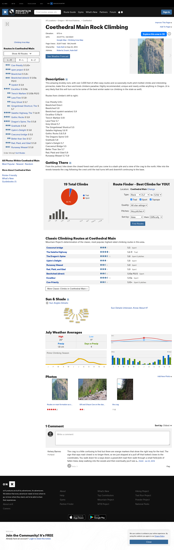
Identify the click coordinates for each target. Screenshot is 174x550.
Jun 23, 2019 (150, 460)
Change (151, 188)
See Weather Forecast (57, 56)
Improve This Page (163, 22)
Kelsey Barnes (54, 450)
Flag (168, 465)
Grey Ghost (16, 102)
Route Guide (70, 12)
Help (62, 494)
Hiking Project (142, 490)
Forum (113, 12)
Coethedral (87, 20)
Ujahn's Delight (18, 130)
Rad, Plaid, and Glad (21, 143)
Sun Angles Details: (76, 312)
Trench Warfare (18, 93)
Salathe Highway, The (21, 113)
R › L (21, 60)
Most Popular (8, 164)
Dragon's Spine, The (21, 121)
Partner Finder (67, 502)
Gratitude (15, 125)
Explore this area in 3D (154, 33)
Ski (41, 3)
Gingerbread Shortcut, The (24, 106)
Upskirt (14, 85)
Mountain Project (106, 498)
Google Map (61, 40)
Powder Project (142, 498)
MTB (13, 3)
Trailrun (32, 3)
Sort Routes (20, 153)
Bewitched (16, 74)
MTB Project (103, 502)
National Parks (142, 502)
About (63, 490)
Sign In (166, 12)
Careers (6, 507)
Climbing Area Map (21, 42)
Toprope (155, 198)
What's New (91, 12)
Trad (133, 198)
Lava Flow (16, 97)
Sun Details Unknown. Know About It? (129, 307)
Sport (143, 198)
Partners (104, 12)
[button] (132, 55)
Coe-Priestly (17, 65)
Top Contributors (106, 494)
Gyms (81, 12)
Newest (19, 164)
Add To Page (166, 27)
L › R (9, 60)
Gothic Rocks (17, 117)
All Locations (51, 20)
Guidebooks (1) (9, 181)
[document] (149, 538)
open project (17, 69)
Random (29, 164)
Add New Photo (164, 375)
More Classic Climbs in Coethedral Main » (67, 287)
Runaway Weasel (19, 147)
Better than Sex (18, 138)
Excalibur (15, 89)
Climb (4, 3)
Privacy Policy (159, 536)
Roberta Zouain (63, 50)
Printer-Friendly (9, 175)
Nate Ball (60, 47)
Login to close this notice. (40, 539)
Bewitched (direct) (20, 77)
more (141, 460)
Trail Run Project (143, 494)
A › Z (33, 60)
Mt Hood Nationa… (73, 20)
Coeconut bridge (19, 134)
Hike (21, 3)
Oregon (61, 20)
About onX (8, 503)
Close (149, 542)
